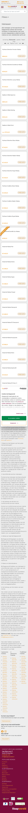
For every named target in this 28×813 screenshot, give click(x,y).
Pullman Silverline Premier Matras (11, 49)
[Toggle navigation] (2, 7)
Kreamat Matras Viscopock (9, 307)
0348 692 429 (7, 635)
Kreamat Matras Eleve (8, 352)
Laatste (18, 39)
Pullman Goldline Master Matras (11, 201)
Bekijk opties (21, 56)
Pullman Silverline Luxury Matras (11, 80)
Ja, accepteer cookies (14, 418)
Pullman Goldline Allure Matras (10, 186)
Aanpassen (14, 423)
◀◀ (5, 43)
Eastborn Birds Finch (8, 125)
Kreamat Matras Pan (7, 246)
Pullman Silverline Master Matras (11, 155)
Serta (2, 440)
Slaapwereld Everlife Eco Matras (11, 231)
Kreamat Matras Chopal (8, 292)
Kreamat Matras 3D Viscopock (10, 322)
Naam (23, 39)
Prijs (14, 41)
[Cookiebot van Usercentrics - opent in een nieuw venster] (20, 389)
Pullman (20, 438)
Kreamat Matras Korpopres (9, 337)
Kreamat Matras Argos (8, 277)
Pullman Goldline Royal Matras (10, 216)
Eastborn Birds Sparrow (8, 95)
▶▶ (23, 43)
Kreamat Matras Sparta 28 (9, 368)
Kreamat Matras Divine (8, 261)
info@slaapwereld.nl (7, 637)
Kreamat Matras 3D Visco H (9, 383)
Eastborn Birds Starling (8, 110)
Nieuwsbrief (5, 739)
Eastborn (9, 440)
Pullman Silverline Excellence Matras (12, 64)
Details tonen (19, 413)
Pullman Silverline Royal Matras (10, 170)
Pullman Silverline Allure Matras (10, 140)
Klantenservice (6, 721)
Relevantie (12, 39)
